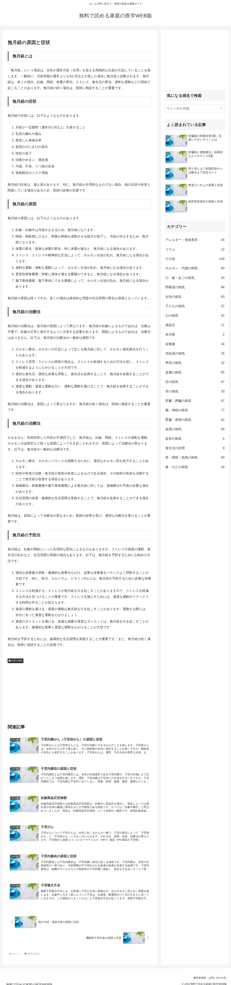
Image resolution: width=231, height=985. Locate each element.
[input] (195, 109)
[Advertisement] (80, 692)
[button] (221, 108)
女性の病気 (15, 660)
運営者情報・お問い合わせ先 (209, 973)
